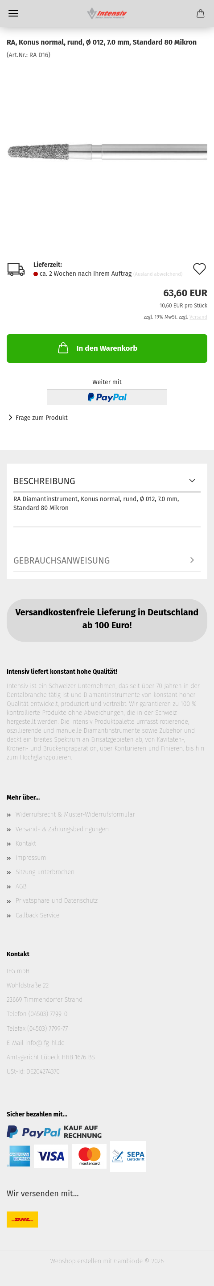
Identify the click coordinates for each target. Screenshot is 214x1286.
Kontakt (26, 843)
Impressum (31, 858)
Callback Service (37, 915)
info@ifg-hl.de (45, 1043)
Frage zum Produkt (42, 418)
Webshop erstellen (75, 1261)
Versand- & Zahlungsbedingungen (62, 829)
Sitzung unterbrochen (45, 872)
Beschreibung (44, 481)
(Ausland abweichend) (157, 274)
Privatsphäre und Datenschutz (57, 900)
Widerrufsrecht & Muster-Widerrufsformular (75, 814)
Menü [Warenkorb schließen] (13, 13)
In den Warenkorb (96, 347)
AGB (21, 886)
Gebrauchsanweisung (61, 560)
